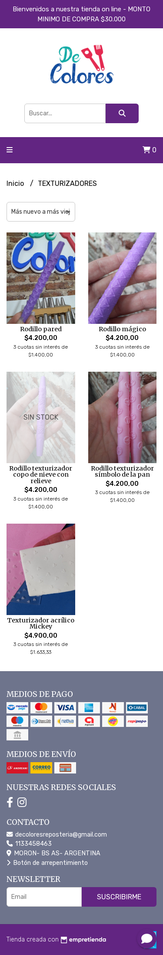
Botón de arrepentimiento (47, 863)
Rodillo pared (41, 329)
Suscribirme (119, 897)
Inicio (16, 183)
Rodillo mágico (122, 329)
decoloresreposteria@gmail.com (57, 834)
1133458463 (29, 843)
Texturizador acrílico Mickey (40, 623)
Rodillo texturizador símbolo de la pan (122, 471)
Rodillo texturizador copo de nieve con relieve (40, 474)
